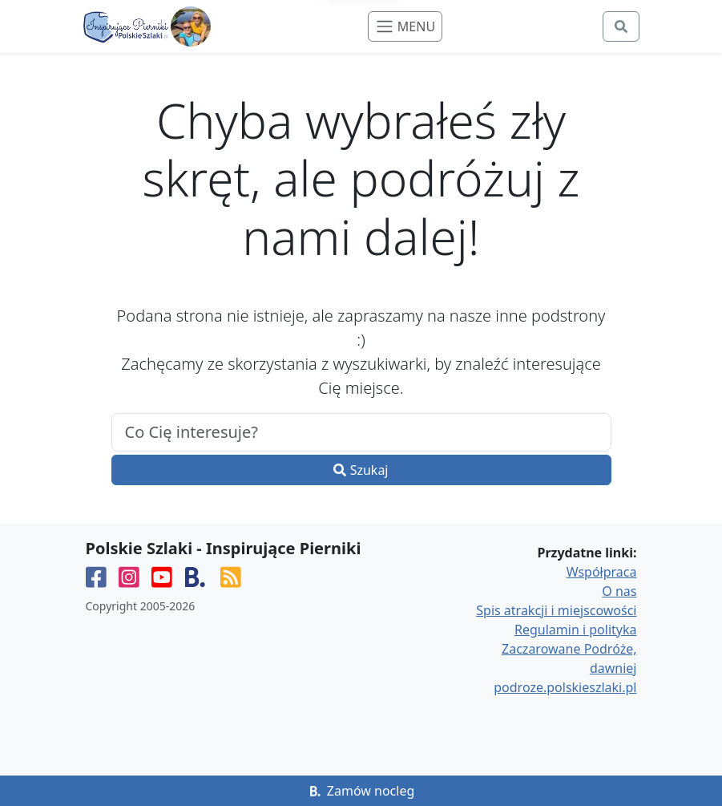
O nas (619, 591)
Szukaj (360, 470)
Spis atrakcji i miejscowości (556, 610)
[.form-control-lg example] (361, 432)
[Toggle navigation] (405, 26)
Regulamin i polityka (575, 629)
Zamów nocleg (361, 791)
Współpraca (602, 572)
